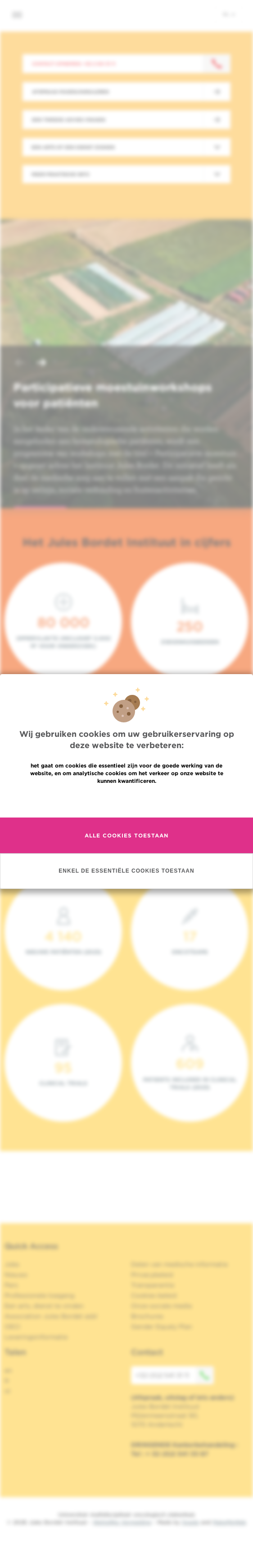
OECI (12, 1326)
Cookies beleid (153, 1295)
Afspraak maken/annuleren (70, 91)
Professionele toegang (39, 1295)
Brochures (147, 1316)
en (8, 1370)
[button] (20, 363)
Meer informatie (127, 800)
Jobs (12, 1264)
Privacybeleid (152, 1274)
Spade (190, 1522)
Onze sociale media (161, 1305)
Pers (11, 1285)
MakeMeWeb (229, 1522)
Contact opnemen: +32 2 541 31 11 (73, 63)
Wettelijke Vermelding (122, 1522)
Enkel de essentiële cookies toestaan (126, 871)
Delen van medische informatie (179, 1264)
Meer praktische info (61, 174)
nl (229, 14)
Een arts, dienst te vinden (44, 1305)
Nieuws (16, 1274)
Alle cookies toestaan (126, 835)
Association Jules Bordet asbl (51, 1316)
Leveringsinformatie (36, 1337)
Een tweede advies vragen (68, 119)
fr (7, 1380)
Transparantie (152, 1285)
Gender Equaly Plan (161, 1326)
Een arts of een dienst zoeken (73, 147)
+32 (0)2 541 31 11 (175, 1375)
